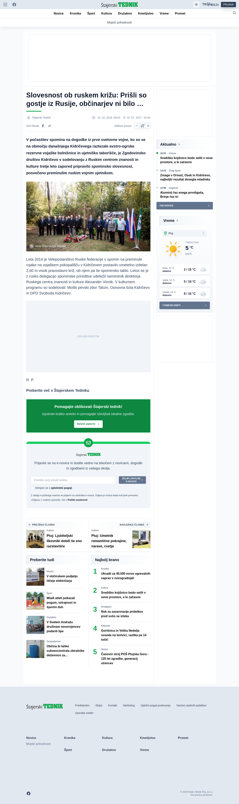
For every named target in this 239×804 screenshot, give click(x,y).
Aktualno (168, 144)
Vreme (169, 220)
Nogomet (173, 188)
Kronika (105, 568)
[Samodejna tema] (196, 5)
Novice (50, 571)
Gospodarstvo (54, 641)
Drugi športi (174, 170)
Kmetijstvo (106, 606)
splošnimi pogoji (61, 487)
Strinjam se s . (54, 487)
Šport (49, 593)
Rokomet (105, 625)
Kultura (50, 530)
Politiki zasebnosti (77, 500)
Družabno (51, 617)
